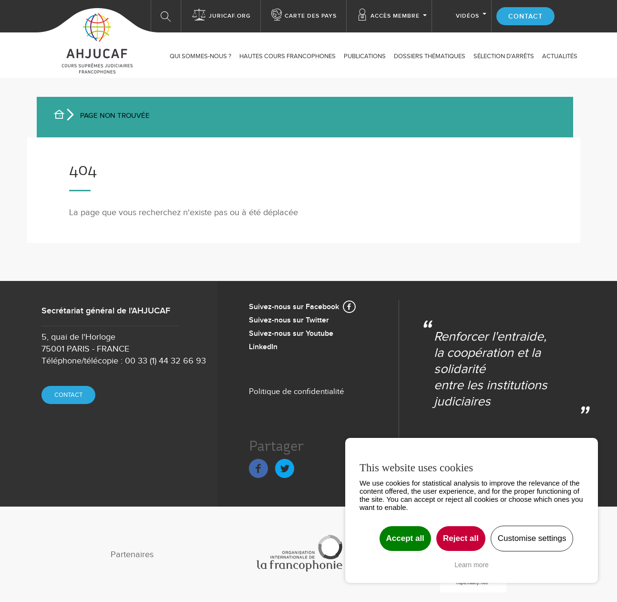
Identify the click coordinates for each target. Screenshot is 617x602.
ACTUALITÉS (559, 56)
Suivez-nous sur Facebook (294, 306)
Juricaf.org (230, 16)
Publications (365, 56)
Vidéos (467, 16)
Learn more (471, 565)
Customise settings (532, 538)
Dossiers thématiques (429, 56)
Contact (525, 16)
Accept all (405, 538)
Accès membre (395, 16)
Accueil (63, 116)
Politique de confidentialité (296, 391)
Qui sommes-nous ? (200, 56)
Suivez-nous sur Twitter (289, 320)
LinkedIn (263, 347)
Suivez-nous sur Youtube (291, 333)
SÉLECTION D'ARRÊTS (503, 56)
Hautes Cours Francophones (287, 56)
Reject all (461, 538)
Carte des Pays (311, 16)
